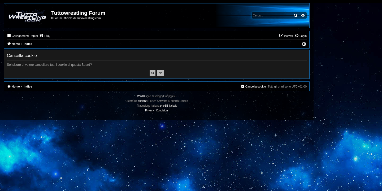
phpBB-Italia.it (202, 105)
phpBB (176, 100)
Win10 (175, 96)
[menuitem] (79, 36)
